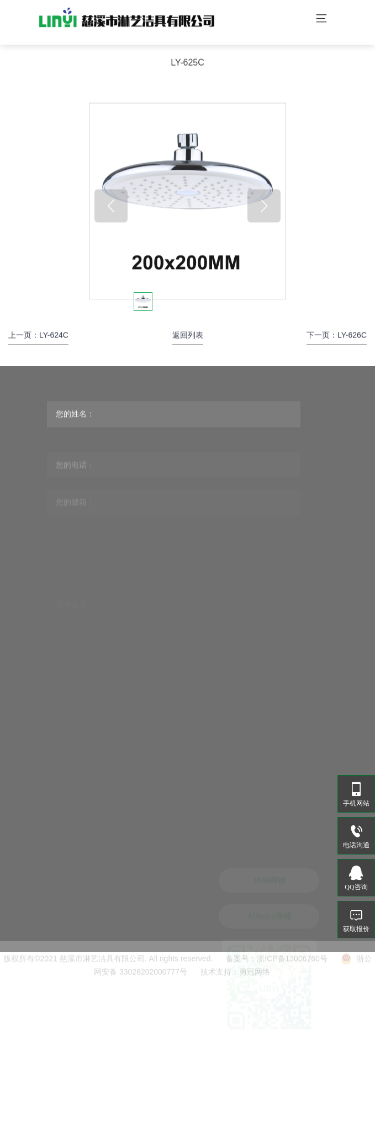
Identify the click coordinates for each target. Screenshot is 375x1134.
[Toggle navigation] (321, 19)
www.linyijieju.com (140, 1069)
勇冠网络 (254, 979)
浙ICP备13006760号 (292, 966)
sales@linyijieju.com (143, 1039)
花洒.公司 (122, 1112)
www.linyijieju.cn (137, 1086)
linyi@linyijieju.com (142, 1022)
